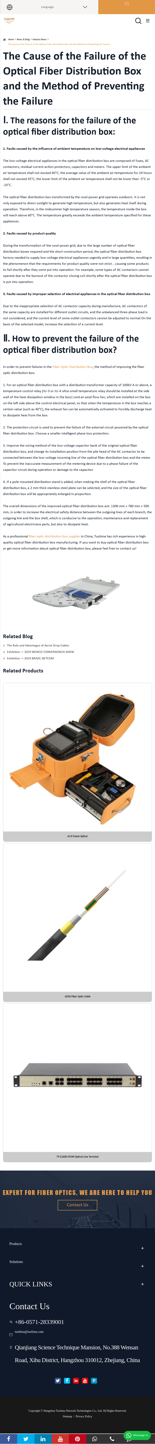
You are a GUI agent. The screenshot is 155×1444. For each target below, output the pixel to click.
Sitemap (67, 1426)
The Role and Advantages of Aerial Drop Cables (38, 650)
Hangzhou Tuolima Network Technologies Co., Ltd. (73, 1421)
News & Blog (23, 45)
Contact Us (77, 1221)
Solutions (22, 1271)
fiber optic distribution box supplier (54, 542)
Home (11, 45)
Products (21, 1253)
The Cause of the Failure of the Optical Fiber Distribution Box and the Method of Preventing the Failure (59, 49)
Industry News (39, 45)
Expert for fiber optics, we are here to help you (77, 1197)
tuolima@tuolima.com (42, 1340)
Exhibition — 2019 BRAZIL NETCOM (30, 663)
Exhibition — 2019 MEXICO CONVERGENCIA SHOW (40, 657)
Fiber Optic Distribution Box (72, 372)
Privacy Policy (84, 1426)
